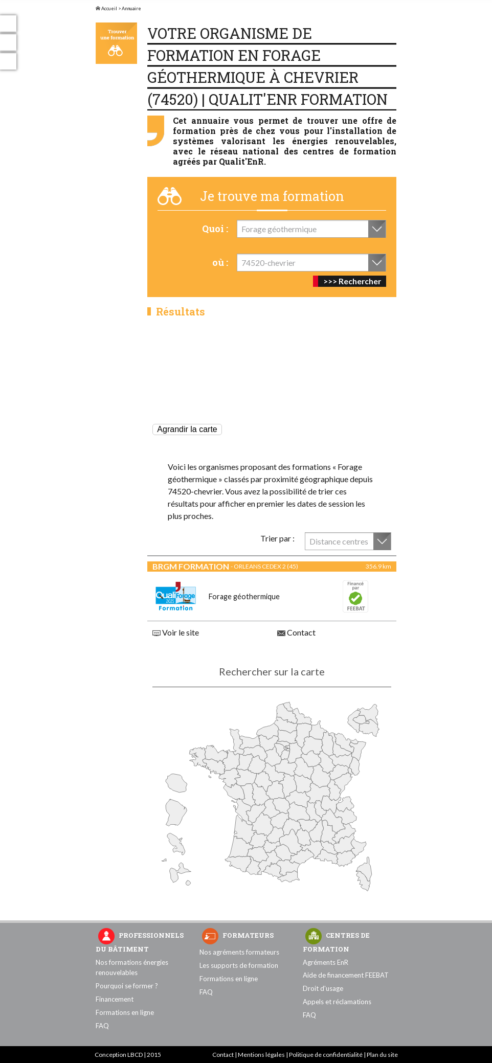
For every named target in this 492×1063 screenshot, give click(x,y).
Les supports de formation (238, 965)
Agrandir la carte (187, 429)
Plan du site (382, 1054)
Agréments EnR (325, 962)
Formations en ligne (125, 1012)
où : (220, 262)
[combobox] (311, 229)
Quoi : (215, 228)
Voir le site (175, 632)
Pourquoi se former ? (127, 986)
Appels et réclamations (337, 1002)
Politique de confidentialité (326, 1054)
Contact (296, 632)
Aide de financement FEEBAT (346, 975)
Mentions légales (261, 1054)
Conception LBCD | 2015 (128, 1054)
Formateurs (248, 935)
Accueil (106, 8)
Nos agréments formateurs (239, 952)
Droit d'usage (323, 988)
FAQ (102, 1026)
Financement (114, 999)
